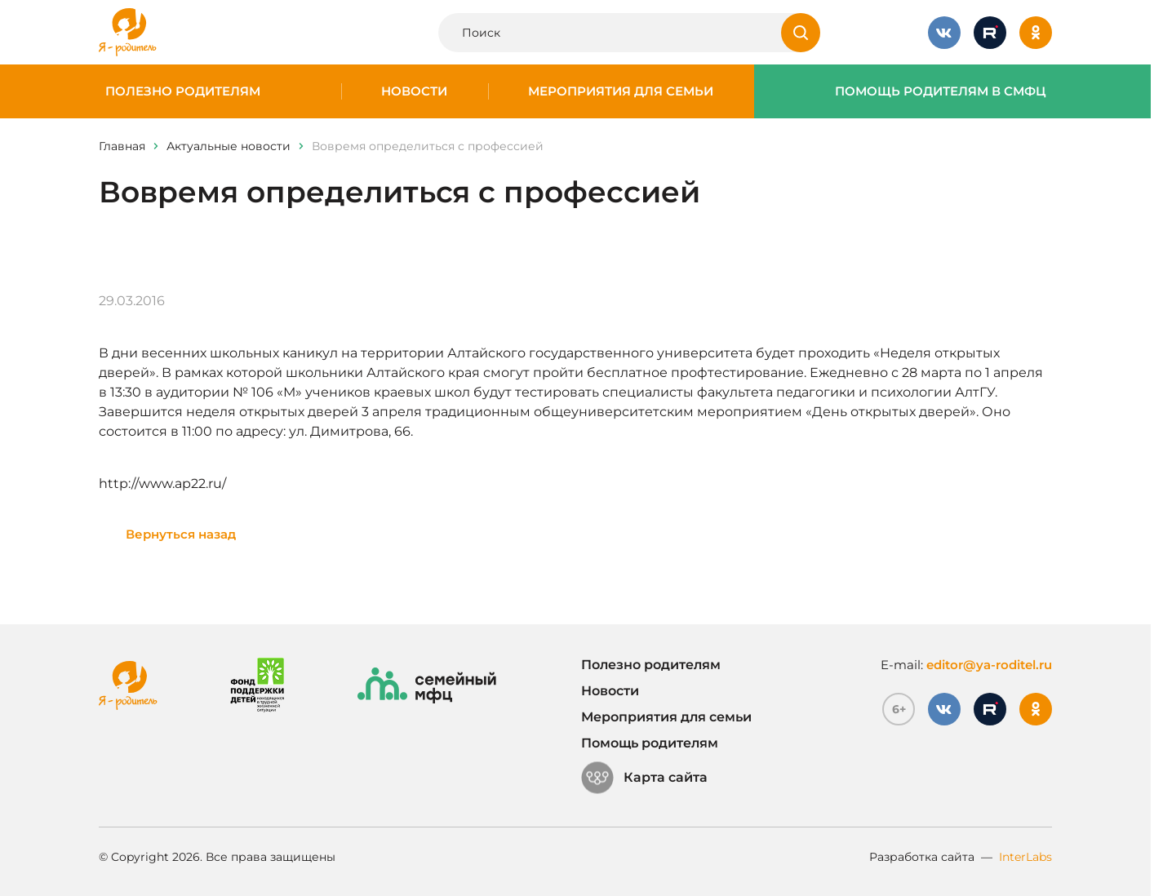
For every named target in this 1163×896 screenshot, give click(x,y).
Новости (414, 91)
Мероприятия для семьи (620, 91)
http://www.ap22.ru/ (162, 483)
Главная (122, 146)
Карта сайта (644, 777)
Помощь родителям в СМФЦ (940, 91)
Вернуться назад (181, 534)
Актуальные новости (228, 146)
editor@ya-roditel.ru (989, 664)
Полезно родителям (182, 91)
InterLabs (1025, 856)
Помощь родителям (649, 743)
